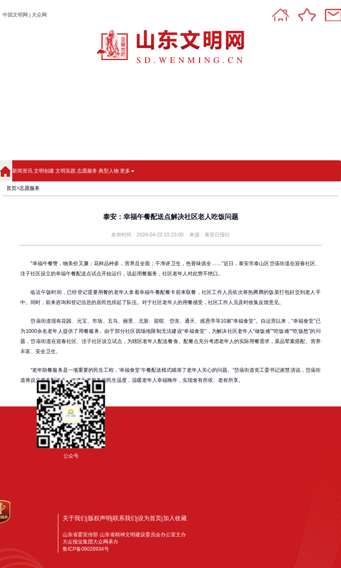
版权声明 (100, 518)
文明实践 (65, 171)
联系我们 (124, 518)
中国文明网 (15, 15)
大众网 (39, 15)
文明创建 (44, 171)
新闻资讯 (22, 171)
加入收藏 (175, 518)
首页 (11, 188)
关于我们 (74, 518)
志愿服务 (87, 171)
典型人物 (108, 171)
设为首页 (149, 518)
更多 (127, 171)
